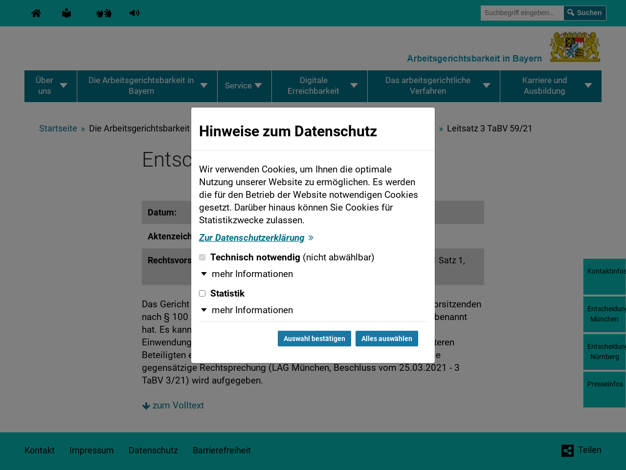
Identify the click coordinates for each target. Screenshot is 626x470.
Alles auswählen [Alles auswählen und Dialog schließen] (386, 338)
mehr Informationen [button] (252, 274)
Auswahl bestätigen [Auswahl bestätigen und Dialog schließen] (314, 338)
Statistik (222, 293)
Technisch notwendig (287, 257)
